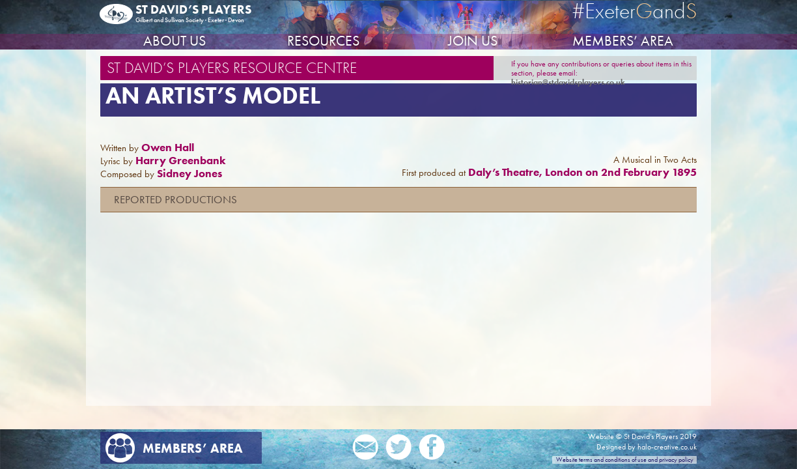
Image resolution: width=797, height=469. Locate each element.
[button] (398, 199)
